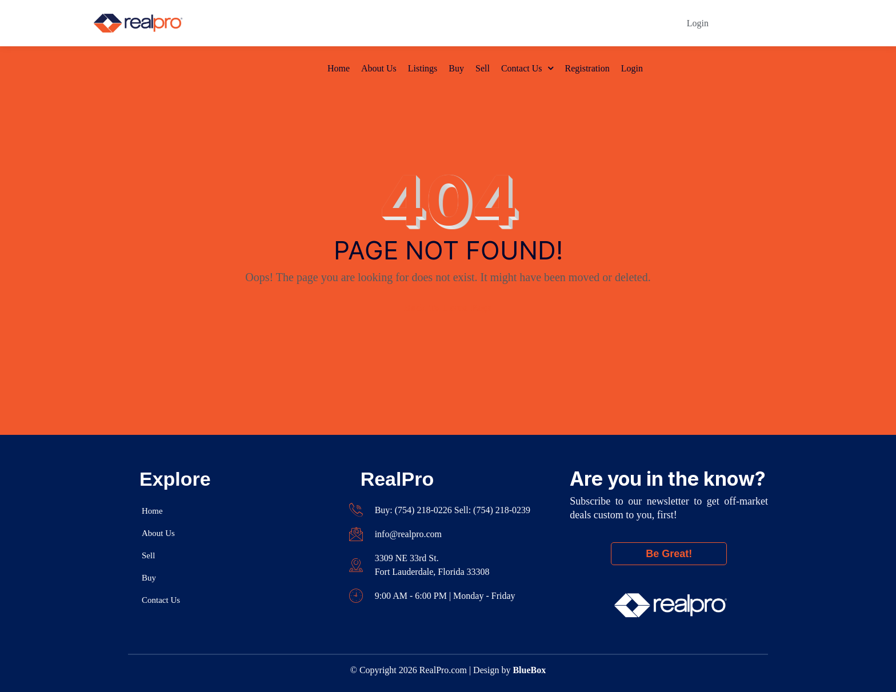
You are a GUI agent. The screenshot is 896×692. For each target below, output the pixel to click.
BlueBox (529, 670)
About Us (379, 23)
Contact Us (521, 23)
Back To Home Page (448, 308)
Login (632, 23)
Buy (456, 23)
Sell (482, 23)
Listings (423, 23)
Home (338, 23)
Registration (587, 23)
